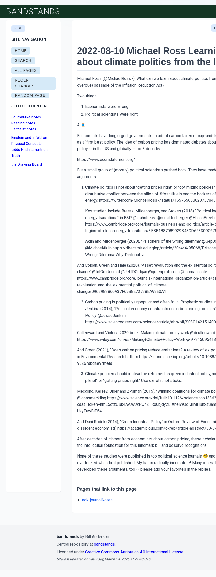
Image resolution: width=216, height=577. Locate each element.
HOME (21, 51)
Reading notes (23, 123)
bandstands (33, 11)
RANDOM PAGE (30, 95)
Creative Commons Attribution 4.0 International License (134, 552)
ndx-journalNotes (97, 500)
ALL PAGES (26, 70)
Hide (18, 28)
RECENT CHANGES (25, 83)
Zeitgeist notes (23, 129)
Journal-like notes (26, 117)
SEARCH (23, 60)
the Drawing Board (26, 164)
